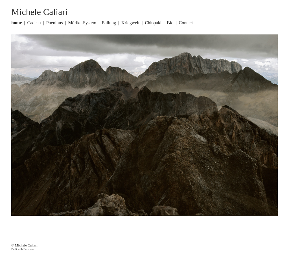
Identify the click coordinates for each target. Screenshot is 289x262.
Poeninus (54, 22)
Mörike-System (82, 22)
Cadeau (34, 22)
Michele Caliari (39, 12)
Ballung (109, 22)
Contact (186, 22)
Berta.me (28, 249)
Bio (170, 22)
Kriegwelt (130, 22)
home (16, 22)
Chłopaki (153, 22)
